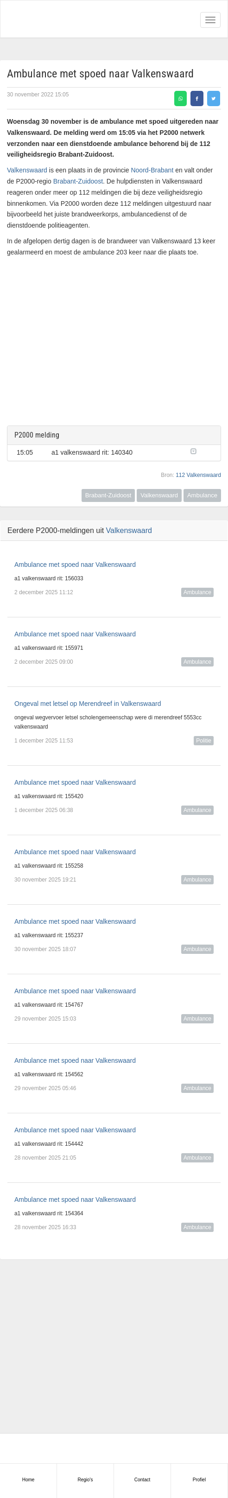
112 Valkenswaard (198, 475)
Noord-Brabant (152, 170)
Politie (203, 740)
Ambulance (202, 495)
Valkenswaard (27, 170)
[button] (201, 450)
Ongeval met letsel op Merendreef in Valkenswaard (87, 703)
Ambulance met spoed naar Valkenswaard (75, 564)
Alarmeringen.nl (46, 19)
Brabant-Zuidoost (78, 181)
